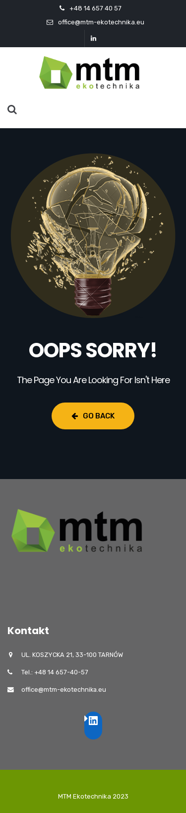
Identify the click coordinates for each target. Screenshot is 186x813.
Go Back (93, 415)
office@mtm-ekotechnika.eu (101, 22)
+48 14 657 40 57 (95, 8)
